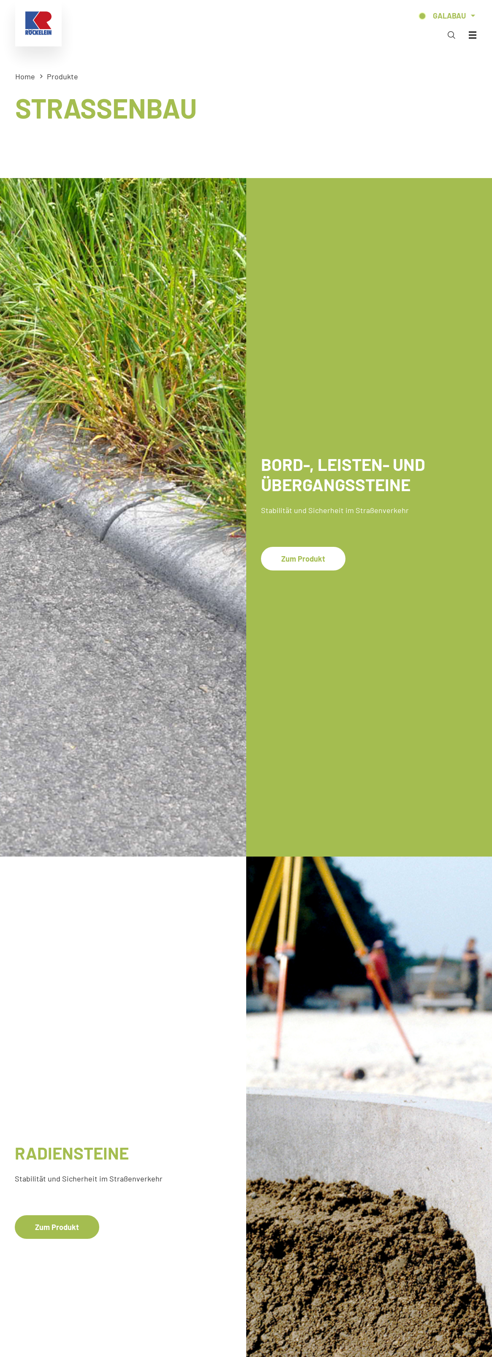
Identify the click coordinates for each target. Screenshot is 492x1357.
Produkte (62, 76)
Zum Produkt (303, 558)
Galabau (449, 15)
